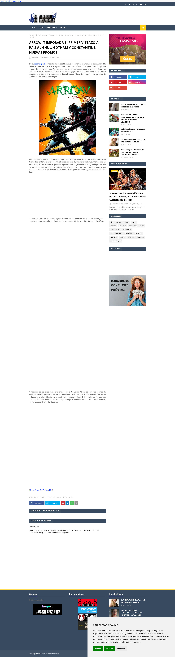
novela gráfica (115, 230)
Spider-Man (127, 230)
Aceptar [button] (98, 648)
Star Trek (131, 237)
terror (134, 222)
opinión (122, 237)
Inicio (31, 35)
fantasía (113, 226)
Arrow (36, 497)
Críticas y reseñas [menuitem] (47, 28)
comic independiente (136, 226)
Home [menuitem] (33, 28)
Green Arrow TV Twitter (39, 490)
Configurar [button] (121, 648)
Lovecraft (140, 237)
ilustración (128, 233)
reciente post (39, 64)
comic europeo (116, 241)
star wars (114, 237)
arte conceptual (116, 233)
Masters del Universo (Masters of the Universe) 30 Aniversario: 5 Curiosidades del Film (127, 196)
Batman (42, 497)
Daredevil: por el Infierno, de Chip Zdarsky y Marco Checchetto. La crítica (132, 152)
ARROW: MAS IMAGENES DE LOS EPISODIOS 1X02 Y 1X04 (133, 105)
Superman (122, 226)
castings (49, 497)
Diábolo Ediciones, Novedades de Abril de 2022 (133, 130)
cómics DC (57, 497)
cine (112, 222)
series (65, 497)
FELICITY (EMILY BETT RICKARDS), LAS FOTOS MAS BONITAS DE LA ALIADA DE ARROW (131, 614)
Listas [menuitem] (63, 28)
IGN (50, 490)
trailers (36, 35)
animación (138, 233)
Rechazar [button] (109, 648)
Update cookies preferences (11, 1)
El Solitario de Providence (39, 58)
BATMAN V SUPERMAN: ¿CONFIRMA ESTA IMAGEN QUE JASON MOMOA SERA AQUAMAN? (133, 118)
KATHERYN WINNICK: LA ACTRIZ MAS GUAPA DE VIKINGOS (133, 140)
